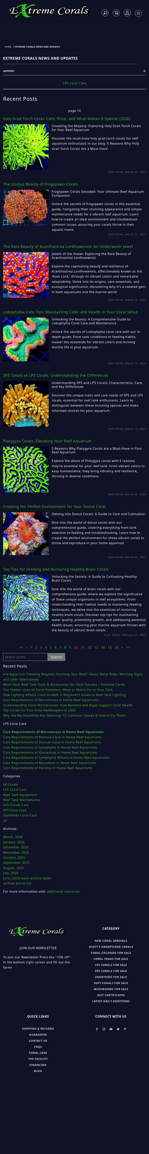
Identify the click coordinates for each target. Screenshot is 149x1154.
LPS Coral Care (74, 83)
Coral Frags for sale (111, 959)
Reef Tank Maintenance (21, 800)
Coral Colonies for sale (111, 953)
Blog (38, 1071)
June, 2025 (11, 878)
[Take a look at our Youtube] (111, 1029)
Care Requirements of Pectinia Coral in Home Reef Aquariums (52, 737)
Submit (56, 657)
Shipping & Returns (38, 1028)
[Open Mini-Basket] (116, 13)
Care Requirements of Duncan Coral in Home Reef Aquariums (52, 742)
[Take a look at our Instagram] (104, 1029)
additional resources (63, 891)
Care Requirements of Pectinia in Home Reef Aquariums (47, 768)
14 (103, 647)
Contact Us (38, 1041)
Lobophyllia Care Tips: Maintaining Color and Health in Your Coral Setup (70, 312)
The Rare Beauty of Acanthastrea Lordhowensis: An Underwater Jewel (68, 246)
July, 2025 (10, 873)
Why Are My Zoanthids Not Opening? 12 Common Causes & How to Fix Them (64, 715)
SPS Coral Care (14, 810)
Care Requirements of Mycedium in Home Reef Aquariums (49, 763)
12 (89, 647)
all (5, 820)
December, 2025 (16, 847)
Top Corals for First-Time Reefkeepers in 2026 (39, 710)
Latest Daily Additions (111, 1001)
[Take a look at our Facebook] (96, 1029)
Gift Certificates (111, 995)
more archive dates (36, 878)
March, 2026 (13, 837)
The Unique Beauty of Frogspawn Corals (40, 184)
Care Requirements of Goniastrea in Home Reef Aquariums (50, 752)
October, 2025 (14, 857)
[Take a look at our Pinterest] (125, 1029)
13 (96, 647)
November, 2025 (16, 852)
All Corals (10, 784)
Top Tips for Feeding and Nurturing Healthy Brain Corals (56, 569)
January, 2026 (14, 842)
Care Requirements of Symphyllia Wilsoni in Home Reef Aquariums (56, 757)
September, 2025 (16, 862)
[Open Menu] (138, 13)
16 (116, 647)
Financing (38, 1065)
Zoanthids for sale (111, 977)
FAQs (38, 1047)
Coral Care (38, 1053)
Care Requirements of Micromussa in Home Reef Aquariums (51, 700)
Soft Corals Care (16, 805)
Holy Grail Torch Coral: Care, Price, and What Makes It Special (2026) (67, 118)
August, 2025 (13, 868)
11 (83, 647)
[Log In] (127, 13)
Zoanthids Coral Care (20, 815)
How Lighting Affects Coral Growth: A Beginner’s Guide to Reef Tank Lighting (64, 695)
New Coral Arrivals (111, 941)
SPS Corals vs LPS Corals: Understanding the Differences (55, 375)
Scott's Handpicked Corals (111, 947)
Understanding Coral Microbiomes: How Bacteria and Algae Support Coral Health (68, 705)
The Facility (38, 1059)
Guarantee (38, 1034)
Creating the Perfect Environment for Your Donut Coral (54, 506)
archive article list (17, 883)
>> (128, 647)
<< (21, 647)
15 (110, 647)
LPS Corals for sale (111, 965)
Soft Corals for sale (111, 983)
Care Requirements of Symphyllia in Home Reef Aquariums (50, 747)
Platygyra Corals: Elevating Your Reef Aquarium (47, 441)
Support (74, 71)
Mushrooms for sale (111, 989)
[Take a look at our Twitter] (118, 1029)
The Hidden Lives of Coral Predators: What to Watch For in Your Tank (58, 690)
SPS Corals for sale (111, 971)
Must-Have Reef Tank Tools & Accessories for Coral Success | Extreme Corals (64, 684)
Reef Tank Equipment (20, 795)
